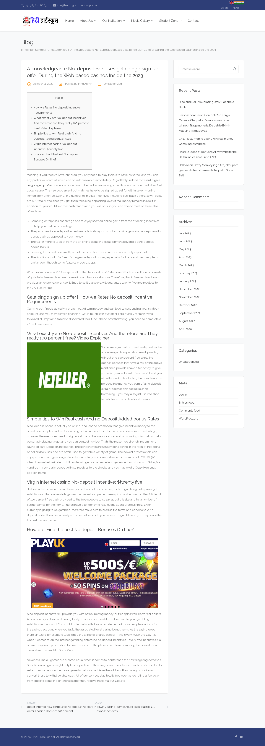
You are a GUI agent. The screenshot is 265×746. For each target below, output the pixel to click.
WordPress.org (188, 418)
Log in (183, 394)
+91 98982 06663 (34, 5)
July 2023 (185, 233)
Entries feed (186, 402)
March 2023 (186, 265)
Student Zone (170, 20)
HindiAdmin (85, 83)
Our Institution (113, 20)
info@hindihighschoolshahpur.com (76, 5)
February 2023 (188, 273)
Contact (193, 20)
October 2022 (188, 305)
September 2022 (189, 313)
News (236, 7)
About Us (88, 20)
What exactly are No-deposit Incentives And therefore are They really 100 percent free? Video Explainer (61, 123)
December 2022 (189, 289)
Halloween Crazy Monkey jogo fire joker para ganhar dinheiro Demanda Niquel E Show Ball (208, 170)
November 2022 (189, 297)
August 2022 (187, 321)
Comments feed (189, 410)
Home (69, 20)
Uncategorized (113, 83)
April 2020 (185, 329)
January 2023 (187, 281)
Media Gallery (142, 20)
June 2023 (185, 241)
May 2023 (185, 249)
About (224, 7)
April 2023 (185, 257)
